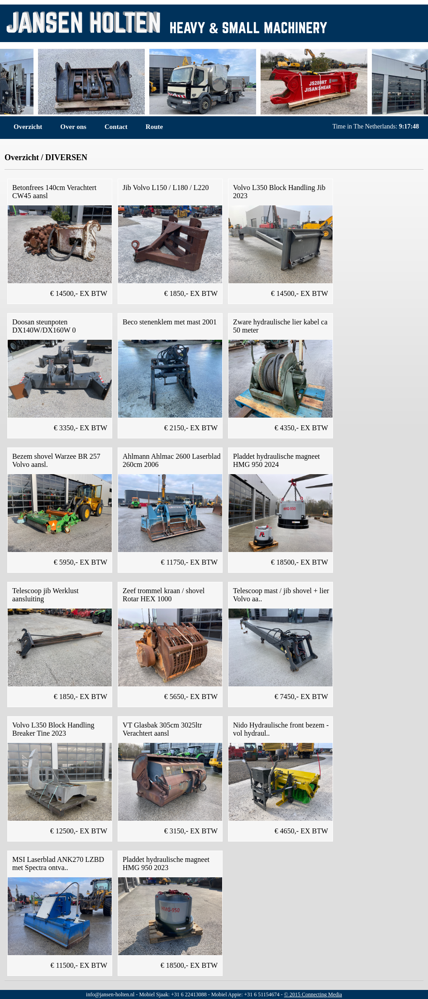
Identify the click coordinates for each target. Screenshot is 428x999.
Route (154, 126)
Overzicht (28, 126)
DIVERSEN (66, 157)
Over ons (73, 126)
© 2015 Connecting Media (313, 994)
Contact (116, 126)
